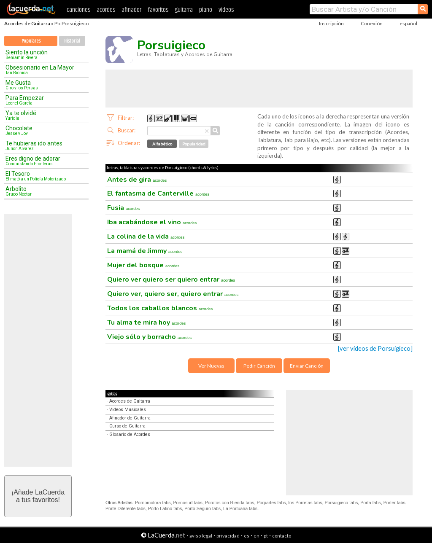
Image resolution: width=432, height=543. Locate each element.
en (256, 535)
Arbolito (43, 191)
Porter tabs (394, 502)
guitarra (184, 10)
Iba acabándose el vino (152, 222)
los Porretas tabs (305, 502)
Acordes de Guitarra (27, 23)
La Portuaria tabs (240, 508)
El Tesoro (43, 175)
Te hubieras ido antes (43, 145)
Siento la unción (43, 54)
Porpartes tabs (271, 502)
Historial (72, 41)
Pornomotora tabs (153, 502)
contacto (281, 535)
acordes (106, 10)
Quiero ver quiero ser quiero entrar (171, 279)
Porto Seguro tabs (202, 508)
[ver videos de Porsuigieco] (375, 348)
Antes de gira (137, 179)
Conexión (372, 23)
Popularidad (193, 143)
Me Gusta (43, 84)
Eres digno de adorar (43, 160)
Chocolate (43, 130)
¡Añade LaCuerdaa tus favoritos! (38, 496)
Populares (31, 41)
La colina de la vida (145, 236)
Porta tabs (370, 502)
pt (266, 535)
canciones (78, 10)
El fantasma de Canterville (158, 193)
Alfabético (162, 143)
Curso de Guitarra (127, 426)
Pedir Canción (259, 366)
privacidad (228, 535)
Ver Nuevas (211, 366)
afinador (131, 10)
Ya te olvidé (43, 115)
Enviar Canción (307, 366)
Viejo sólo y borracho (149, 336)
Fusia (123, 207)
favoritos (158, 10)
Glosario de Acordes (129, 434)
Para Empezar (43, 100)
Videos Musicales (127, 409)
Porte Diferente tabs (125, 508)
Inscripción (331, 23)
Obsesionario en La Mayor (43, 69)
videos (226, 10)
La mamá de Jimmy (144, 250)
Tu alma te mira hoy (146, 322)
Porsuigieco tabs (341, 502)
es (246, 535)
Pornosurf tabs (187, 502)
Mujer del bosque (143, 265)
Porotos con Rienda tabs (229, 502)
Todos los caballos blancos (160, 308)
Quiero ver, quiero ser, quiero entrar (172, 293)
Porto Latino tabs (165, 508)
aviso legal (200, 535)
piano (205, 10)
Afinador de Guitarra (130, 418)
